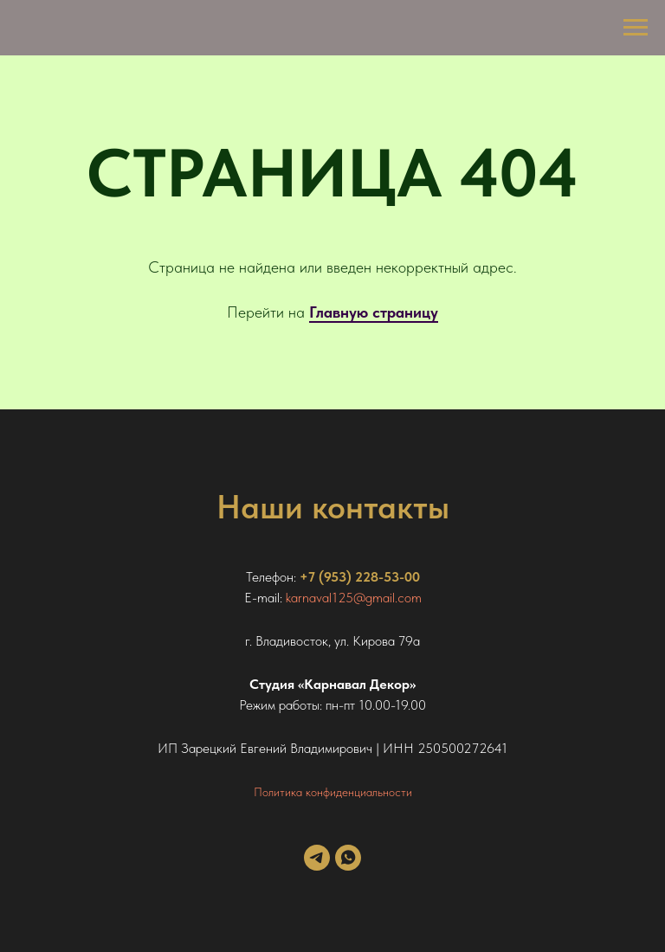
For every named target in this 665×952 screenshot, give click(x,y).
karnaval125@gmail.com (354, 597)
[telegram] (317, 866)
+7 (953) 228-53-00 (360, 577)
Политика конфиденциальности (333, 792)
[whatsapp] (348, 866)
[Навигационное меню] (635, 27)
